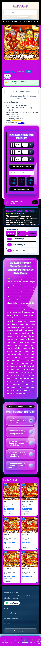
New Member (32, 233)
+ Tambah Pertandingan (21, 166)
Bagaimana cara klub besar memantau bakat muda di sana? (17, 454)
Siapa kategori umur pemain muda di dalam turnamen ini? (17, 420)
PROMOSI (5, 641)
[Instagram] (11, 613)
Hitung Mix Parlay (21, 189)
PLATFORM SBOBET (21, 17)
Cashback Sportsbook (21, 233)
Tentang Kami (9, 623)
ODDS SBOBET (26, 21)
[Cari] (6, 12)
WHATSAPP (15, 641)
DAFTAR (25, 641)
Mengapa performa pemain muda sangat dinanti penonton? (16, 432)
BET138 (8, 17)
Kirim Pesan (12, 603)
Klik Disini (21, 123)
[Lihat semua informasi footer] (20, 630)
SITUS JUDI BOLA (14, 21)
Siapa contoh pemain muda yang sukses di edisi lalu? (16, 465)
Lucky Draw (11, 233)
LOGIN (32, 641)
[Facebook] (6, 613)
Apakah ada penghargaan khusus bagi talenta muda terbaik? (18, 443)
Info (35, 202)
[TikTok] (16, 613)
